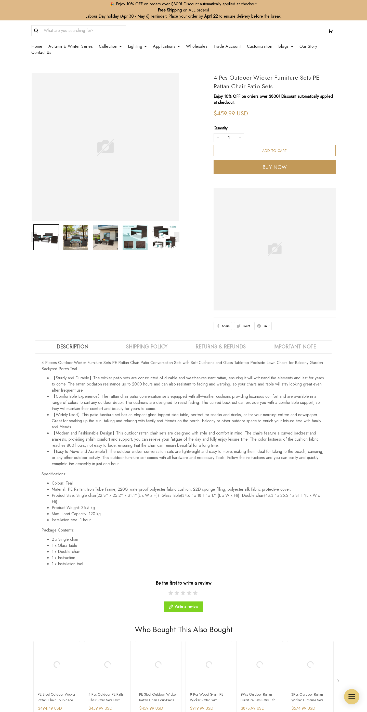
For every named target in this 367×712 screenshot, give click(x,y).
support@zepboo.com (50, 671)
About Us (117, 625)
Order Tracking (123, 642)
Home (36, 46)
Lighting (137, 46)
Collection (110, 46)
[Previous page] (33, 225)
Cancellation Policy (282, 642)
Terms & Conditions (282, 668)
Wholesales (196, 46)
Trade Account (227, 46)
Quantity (221, 116)
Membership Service (205, 651)
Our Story (308, 46)
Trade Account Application (210, 633)
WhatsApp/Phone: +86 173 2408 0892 (66, 664)
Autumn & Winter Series (70, 46)
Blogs (285, 46)
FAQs (114, 651)
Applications (166, 46)
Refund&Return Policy (285, 633)
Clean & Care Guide (127, 659)
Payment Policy (279, 659)
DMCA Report (235, 698)
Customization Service (206, 642)
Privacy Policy (278, 651)
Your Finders (198, 659)
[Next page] (176, 225)
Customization (259, 46)
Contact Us (41, 52)
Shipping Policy (279, 625)
